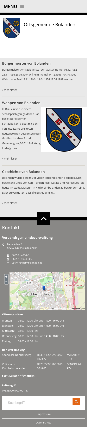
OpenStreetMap (62, 308)
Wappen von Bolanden (21, 102)
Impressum (44, 414)
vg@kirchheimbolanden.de (27, 262)
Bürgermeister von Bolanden (26, 63)
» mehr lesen (10, 90)
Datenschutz (43, 422)
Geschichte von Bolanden (23, 171)
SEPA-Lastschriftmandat (18, 375)
